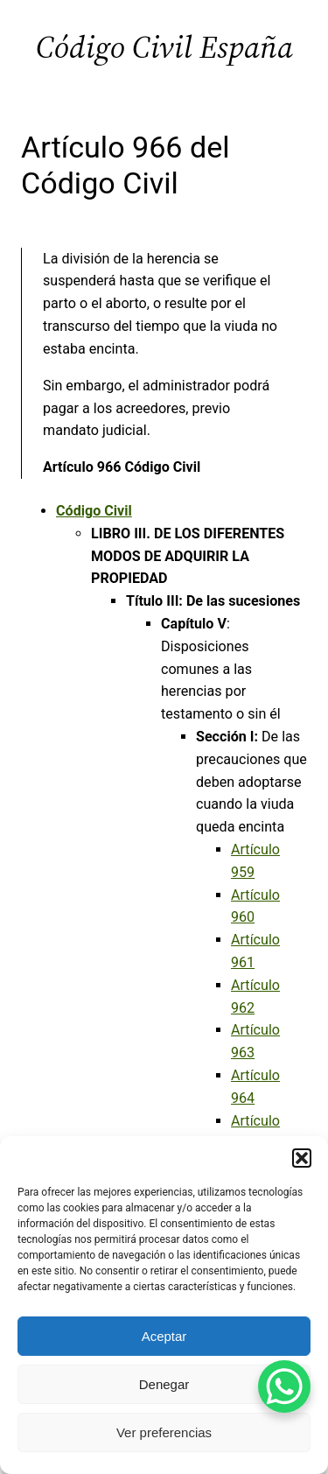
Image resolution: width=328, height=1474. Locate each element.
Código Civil (94, 510)
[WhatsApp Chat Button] (284, 1386)
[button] (302, 1158)
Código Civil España (164, 46)
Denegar (164, 1384)
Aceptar (164, 1336)
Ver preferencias (164, 1432)
